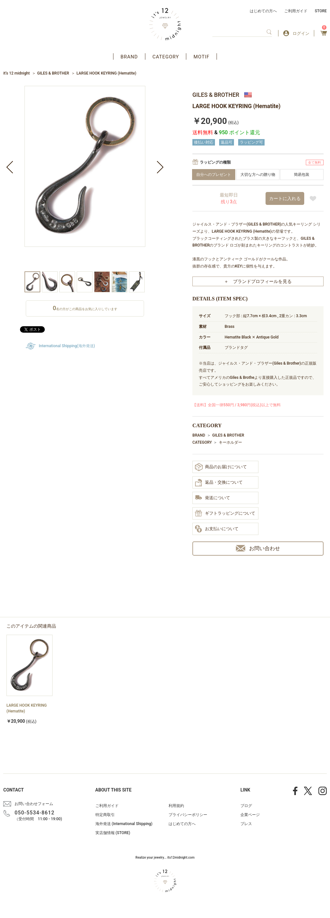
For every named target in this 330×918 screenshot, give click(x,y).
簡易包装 (301, 174)
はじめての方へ (263, 11)
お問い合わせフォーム (34, 804)
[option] (85, 178)
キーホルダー (230, 442)
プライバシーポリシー (188, 814)
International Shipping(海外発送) (67, 346)
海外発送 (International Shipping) (123, 824)
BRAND (129, 57)
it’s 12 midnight (16, 73)
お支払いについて (216, 529)
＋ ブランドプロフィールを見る (258, 281)
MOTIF (201, 57)
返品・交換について (219, 483)
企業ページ (250, 814)
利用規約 (176, 805)
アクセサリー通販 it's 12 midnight (165, 24)
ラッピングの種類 (215, 162)
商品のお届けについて (221, 467)
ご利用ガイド (295, 11)
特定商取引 (105, 814)
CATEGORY (165, 57)
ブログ (246, 805)
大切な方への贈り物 (257, 174)
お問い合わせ (258, 548)
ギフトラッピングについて (225, 514)
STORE (321, 11)
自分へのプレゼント (213, 174)
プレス (246, 824)
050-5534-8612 (34, 813)
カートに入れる (285, 198)
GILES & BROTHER (53, 73)
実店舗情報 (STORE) (112, 833)
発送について (212, 498)
